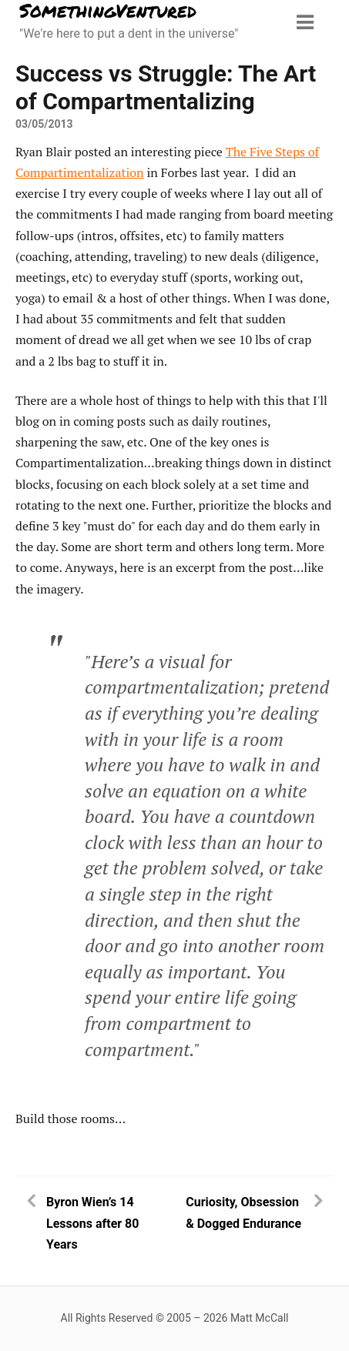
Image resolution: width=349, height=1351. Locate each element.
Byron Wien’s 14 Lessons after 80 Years (92, 1223)
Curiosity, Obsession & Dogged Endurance (243, 1212)
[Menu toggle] (305, 22)
